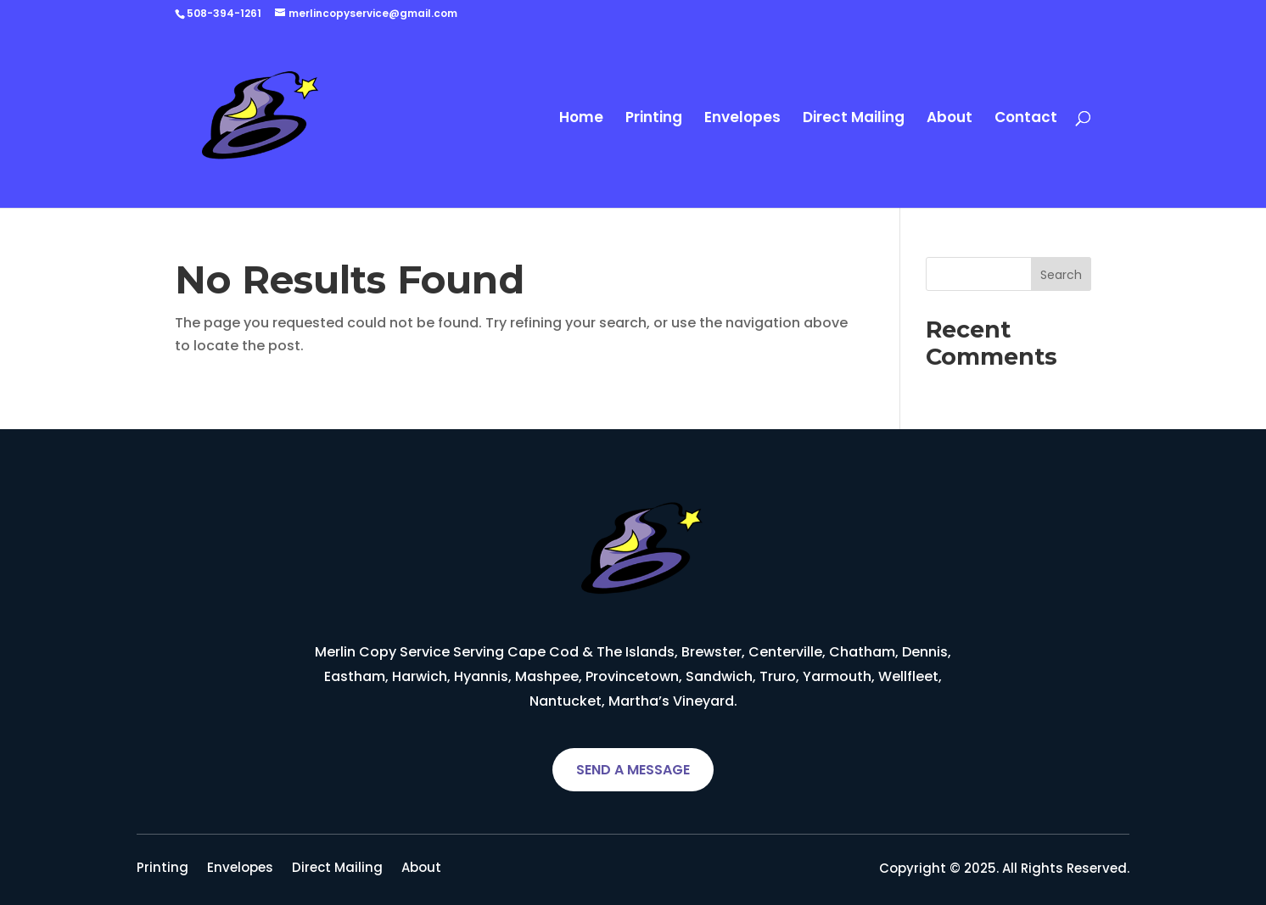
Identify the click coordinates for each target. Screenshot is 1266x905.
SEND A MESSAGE (633, 769)
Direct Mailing (854, 119)
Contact (1025, 119)
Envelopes (742, 119)
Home (581, 119)
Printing (653, 119)
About (949, 119)
